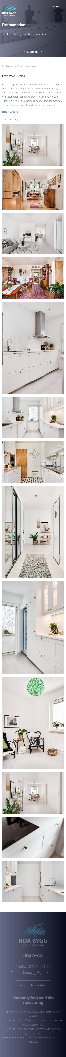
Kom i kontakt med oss (33, 986)
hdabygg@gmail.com (39, 974)
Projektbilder (33, 51)
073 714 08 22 (39, 968)
